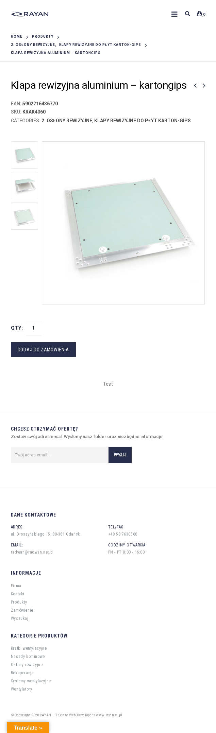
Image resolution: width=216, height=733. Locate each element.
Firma (16, 585)
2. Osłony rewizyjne (66, 120)
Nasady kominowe (28, 656)
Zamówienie (22, 610)
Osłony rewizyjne (27, 664)
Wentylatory (21, 689)
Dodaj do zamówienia (43, 349)
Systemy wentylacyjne (31, 681)
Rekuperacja (22, 672)
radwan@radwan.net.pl (32, 552)
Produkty (19, 602)
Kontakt (17, 594)
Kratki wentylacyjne (29, 648)
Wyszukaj (20, 618)
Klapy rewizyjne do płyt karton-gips (142, 120)
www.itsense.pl (109, 715)
